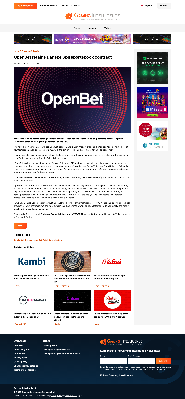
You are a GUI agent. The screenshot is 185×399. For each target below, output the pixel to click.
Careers (75, 5)
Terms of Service (71, 396)
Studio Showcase (48, 5)
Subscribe (164, 361)
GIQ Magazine (50, 345)
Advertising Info (22, 349)
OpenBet (38, 240)
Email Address (134, 356)
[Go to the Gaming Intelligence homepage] (92, 16)
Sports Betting (55, 240)
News (16, 51)
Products (26, 51)
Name (102, 356)
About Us (18, 345)
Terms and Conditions (25, 370)
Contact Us (19, 353)
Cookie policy (20, 361)
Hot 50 (65, 5)
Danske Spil (19, 240)
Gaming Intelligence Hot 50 (56, 349)
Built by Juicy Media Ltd (25, 388)
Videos (107, 28)
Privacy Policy (20, 357)
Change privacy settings (26, 365)
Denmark (29, 240)
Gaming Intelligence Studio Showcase (61, 353)
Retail (45, 240)
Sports (36, 51)
